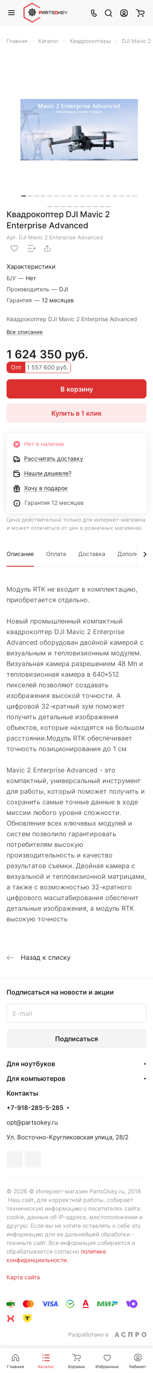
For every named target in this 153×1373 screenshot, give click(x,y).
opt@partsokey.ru (32, 1122)
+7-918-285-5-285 (35, 1108)
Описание (20, 553)
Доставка (91, 553)
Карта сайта (23, 1277)
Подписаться (76, 1039)
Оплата (56, 553)
